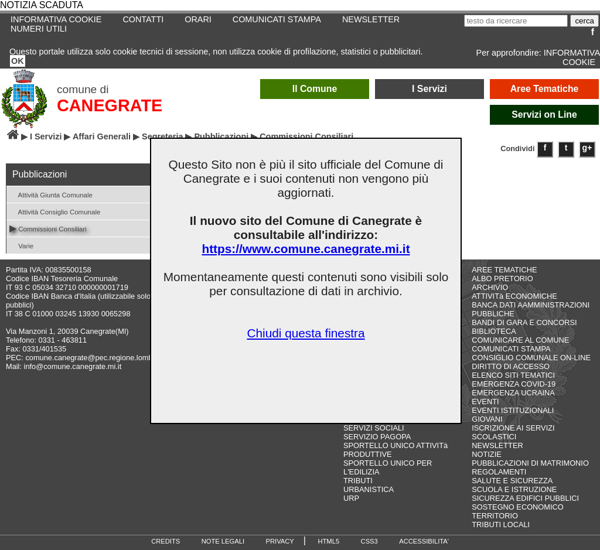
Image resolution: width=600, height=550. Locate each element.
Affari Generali (102, 136)
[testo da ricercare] (516, 21)
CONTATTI (142, 19)
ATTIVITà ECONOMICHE (514, 296)
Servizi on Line (544, 114)
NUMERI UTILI (39, 28)
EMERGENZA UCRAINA (513, 392)
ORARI (198, 19)
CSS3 (369, 541)
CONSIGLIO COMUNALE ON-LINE (531, 357)
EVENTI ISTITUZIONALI (513, 410)
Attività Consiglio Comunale (54, 211)
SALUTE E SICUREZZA (512, 480)
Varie (21, 245)
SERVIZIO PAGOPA (377, 436)
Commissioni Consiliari (48, 228)
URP (351, 498)
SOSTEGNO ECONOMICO (517, 507)
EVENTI (485, 401)
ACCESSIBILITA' (424, 541)
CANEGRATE (109, 105)
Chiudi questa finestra (305, 333)
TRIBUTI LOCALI (501, 524)
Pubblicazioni (221, 136)
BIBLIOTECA (494, 331)
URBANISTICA (368, 489)
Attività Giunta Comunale (51, 194)
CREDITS (165, 541)
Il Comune (315, 89)
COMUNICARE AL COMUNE (520, 340)
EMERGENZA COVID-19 (513, 384)
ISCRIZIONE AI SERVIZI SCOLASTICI (513, 432)
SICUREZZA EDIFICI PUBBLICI (525, 498)
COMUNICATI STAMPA (277, 19)
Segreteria (162, 136)
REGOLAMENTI (499, 471)
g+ (587, 147)
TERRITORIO (495, 515)
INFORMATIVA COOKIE (572, 57)
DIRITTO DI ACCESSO (511, 366)
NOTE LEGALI (223, 541)
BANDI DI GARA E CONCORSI (524, 322)
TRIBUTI (358, 480)
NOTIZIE (486, 454)
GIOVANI (487, 419)
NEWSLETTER (371, 19)
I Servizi (429, 89)
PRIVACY (280, 541)
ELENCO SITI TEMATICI (513, 375)
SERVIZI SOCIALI (373, 427)
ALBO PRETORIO (502, 278)
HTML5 (328, 541)
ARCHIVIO (490, 287)
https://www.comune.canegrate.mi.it (306, 248)
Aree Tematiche (544, 89)
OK (17, 61)
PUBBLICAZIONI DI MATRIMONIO (530, 463)
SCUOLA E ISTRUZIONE (514, 489)
